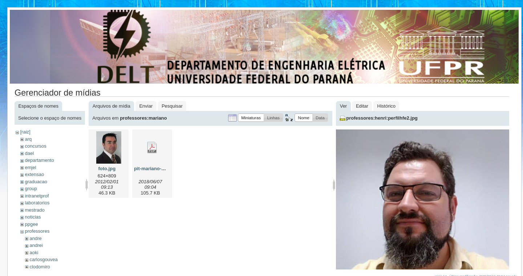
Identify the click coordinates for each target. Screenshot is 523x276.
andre (35, 238)
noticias (33, 217)
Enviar (146, 106)
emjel (30, 167)
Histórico (386, 106)
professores (37, 231)
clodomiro (39, 266)
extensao (34, 174)
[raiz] (25, 132)
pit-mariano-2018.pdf (157, 168)
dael (29, 153)
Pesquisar (172, 106)
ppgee (31, 224)
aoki (33, 252)
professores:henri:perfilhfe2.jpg (381, 118)
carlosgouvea (43, 259)
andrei (35, 245)
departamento (39, 160)
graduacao (36, 181)
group (31, 188)
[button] (251, 117)
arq (28, 139)
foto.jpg (106, 168)
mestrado (34, 210)
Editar (362, 106)
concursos (35, 146)
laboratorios (37, 202)
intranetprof (37, 196)
